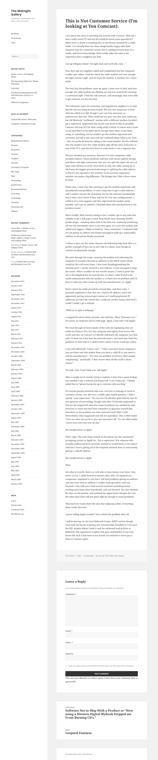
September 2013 (18, 294)
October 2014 (16, 286)
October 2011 (16, 312)
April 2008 (15, 391)
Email (69, 642)
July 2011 (15, 321)
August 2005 (16, 457)
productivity (16, 185)
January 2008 (16, 400)
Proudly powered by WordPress (78, 754)
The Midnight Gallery (21, 12)
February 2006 (17, 440)
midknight (89, 556)
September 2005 (18, 453)
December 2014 (17, 281)
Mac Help (15, 171)
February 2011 (17, 338)
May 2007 (15, 422)
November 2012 (17, 303)
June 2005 (15, 466)
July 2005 (15, 462)
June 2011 (15, 325)
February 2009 (17, 369)
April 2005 (15, 475)
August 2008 (16, 378)
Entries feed (16, 505)
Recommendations (19, 189)
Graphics (15, 158)
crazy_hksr (15, 228)
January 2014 (16, 290)
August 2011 (16, 316)
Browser (14, 145)
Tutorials (15, 202)
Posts (13, 42)
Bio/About (15, 33)
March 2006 (16, 435)
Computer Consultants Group (23, 124)
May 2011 (15, 330)
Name (69, 631)
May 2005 (15, 470)
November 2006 (17, 426)
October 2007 (16, 409)
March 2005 (16, 479)
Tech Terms (16, 38)
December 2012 (17, 299)
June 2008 (15, 387)
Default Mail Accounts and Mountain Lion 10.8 (23, 254)
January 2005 (16, 484)
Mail (13, 176)
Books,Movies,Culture (20, 141)
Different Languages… (20, 102)
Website (69, 654)
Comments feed (17, 509)
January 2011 (16, 343)
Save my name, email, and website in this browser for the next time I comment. (101, 666)
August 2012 (16, 308)
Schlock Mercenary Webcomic (23, 119)
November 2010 (17, 352)
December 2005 (17, 444)
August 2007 (16, 418)
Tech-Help (15, 193)
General (14, 154)
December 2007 (17, 404)
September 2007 (18, 413)
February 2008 (17, 396)
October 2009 (16, 356)
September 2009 (18, 360)
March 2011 (16, 334)
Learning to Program (20, 167)
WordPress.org (17, 514)
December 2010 (17, 347)
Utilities (14, 211)
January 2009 (16, 374)
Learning (15, 88)
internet (14, 163)
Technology (16, 198)
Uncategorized (17, 207)
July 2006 (15, 431)
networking (16, 180)
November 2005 (17, 448)
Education (15, 149)
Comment (71, 594)
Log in (13, 501)
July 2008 (15, 382)
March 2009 (16, 365)
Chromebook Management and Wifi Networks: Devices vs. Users (24, 95)
